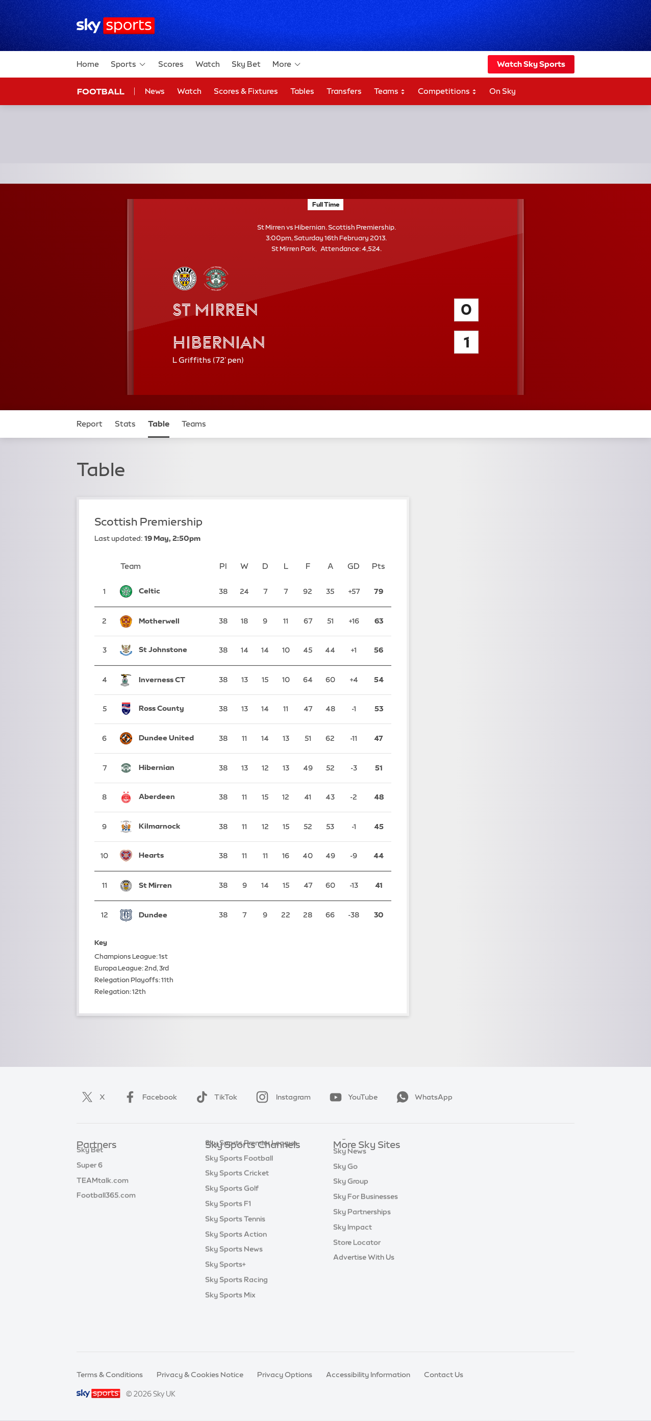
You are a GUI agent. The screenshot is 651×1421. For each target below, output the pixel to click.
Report (90, 424)
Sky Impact (352, 1252)
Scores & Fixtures (246, 91)
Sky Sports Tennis (235, 1252)
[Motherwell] (172, 621)
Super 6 (90, 1176)
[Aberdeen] (172, 797)
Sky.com (348, 1160)
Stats (125, 424)
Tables (302, 91)
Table (158, 424)
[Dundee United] (172, 738)
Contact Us (443, 1374)
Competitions (447, 91)
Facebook (148, 1097)
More (287, 64)
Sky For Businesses (365, 1221)
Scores (171, 64)
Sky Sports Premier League (251, 1176)
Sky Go (345, 1191)
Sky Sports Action (236, 1267)
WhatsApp (422, 1097)
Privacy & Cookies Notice (200, 1374)
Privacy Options (284, 1374)
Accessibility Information (368, 1374)
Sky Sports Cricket (237, 1206)
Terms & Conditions (110, 1374)
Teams (390, 91)
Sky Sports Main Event (243, 1160)
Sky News (349, 1176)
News (155, 91)
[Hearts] (172, 856)
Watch (207, 64)
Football (100, 91)
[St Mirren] (172, 886)
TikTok (214, 1097)
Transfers (344, 91)
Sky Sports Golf (232, 1221)
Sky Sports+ (225, 1297)
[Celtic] (172, 591)
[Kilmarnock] (172, 826)
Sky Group (350, 1206)
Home (88, 64)
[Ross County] (172, 709)
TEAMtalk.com (103, 1191)
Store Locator (357, 1267)
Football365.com (106, 1206)
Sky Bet (246, 64)
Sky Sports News (234, 1282)
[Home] (116, 25)
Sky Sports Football (239, 1191)
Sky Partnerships (362, 1236)
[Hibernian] (172, 768)
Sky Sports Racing (236, 1312)
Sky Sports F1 (228, 1236)
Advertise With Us (363, 1282)
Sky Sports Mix (230, 1328)
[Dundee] (172, 915)
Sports (128, 64)
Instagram (281, 1097)
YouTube (352, 1097)
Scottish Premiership (148, 521)
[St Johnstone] (172, 650)
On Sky (502, 91)
